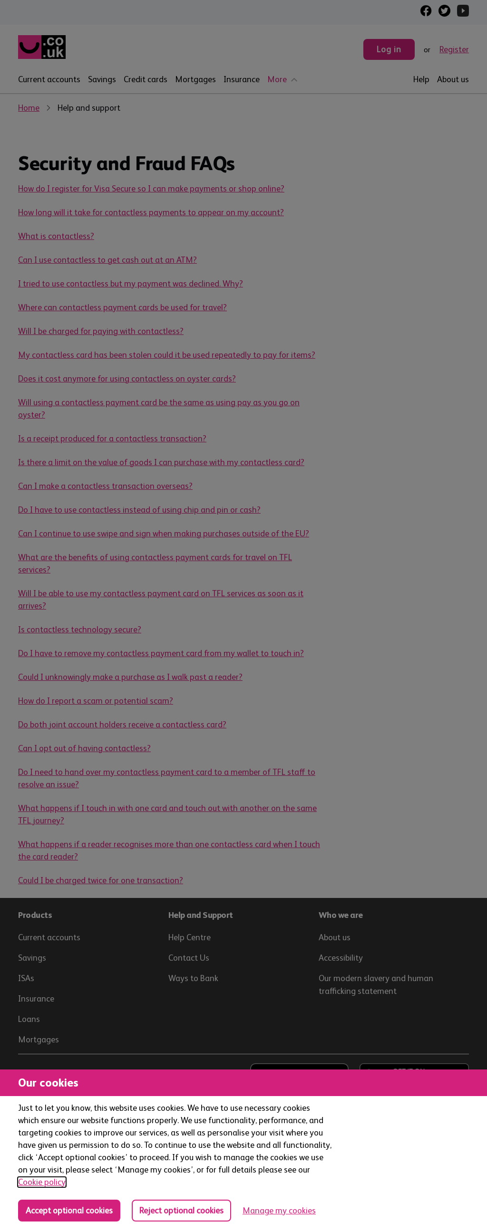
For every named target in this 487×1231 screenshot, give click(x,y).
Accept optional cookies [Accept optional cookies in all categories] (69, 1210)
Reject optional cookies (181, 1210)
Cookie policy (42, 1182)
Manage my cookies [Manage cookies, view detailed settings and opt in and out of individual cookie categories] (279, 1210)
